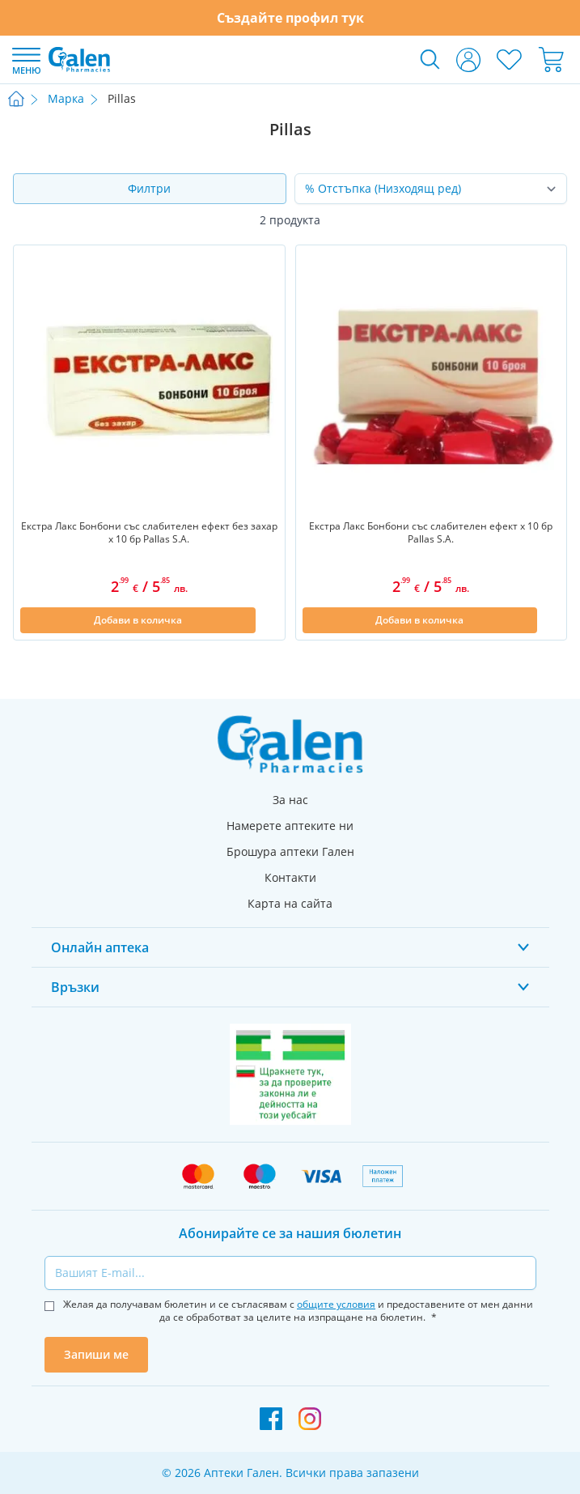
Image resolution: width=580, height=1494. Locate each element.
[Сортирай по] (431, 188)
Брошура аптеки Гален (290, 851)
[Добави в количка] (138, 620)
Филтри (149, 188)
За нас (290, 799)
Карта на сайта (290, 903)
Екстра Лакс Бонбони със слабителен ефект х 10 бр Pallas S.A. (430, 533)
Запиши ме (96, 1354)
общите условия (336, 1304)
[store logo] (79, 59)
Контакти (290, 877)
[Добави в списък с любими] (268, 620)
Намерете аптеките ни (290, 825)
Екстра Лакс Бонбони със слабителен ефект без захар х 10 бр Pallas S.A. (149, 533)
